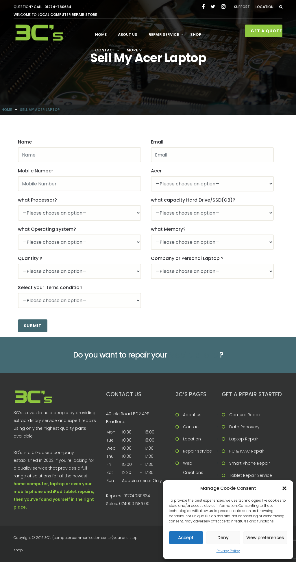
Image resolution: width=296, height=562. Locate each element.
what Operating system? (47, 229)
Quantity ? (30, 258)
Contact (105, 50)
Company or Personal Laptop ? (187, 258)
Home (101, 34)
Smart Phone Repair (249, 463)
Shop (195, 34)
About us (127, 34)
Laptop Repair (243, 439)
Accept (186, 538)
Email (157, 142)
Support (242, 6)
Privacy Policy (228, 550)
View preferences (265, 538)
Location (264, 6)
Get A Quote (266, 31)
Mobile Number (35, 171)
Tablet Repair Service (250, 475)
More (132, 50)
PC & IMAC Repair (246, 451)
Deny (223, 538)
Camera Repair (245, 415)
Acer (156, 171)
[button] (284, 488)
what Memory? (168, 229)
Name (25, 142)
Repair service (164, 34)
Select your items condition (50, 287)
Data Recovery (244, 427)
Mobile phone (193, 355)
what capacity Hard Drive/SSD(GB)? (193, 200)
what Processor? (37, 200)
